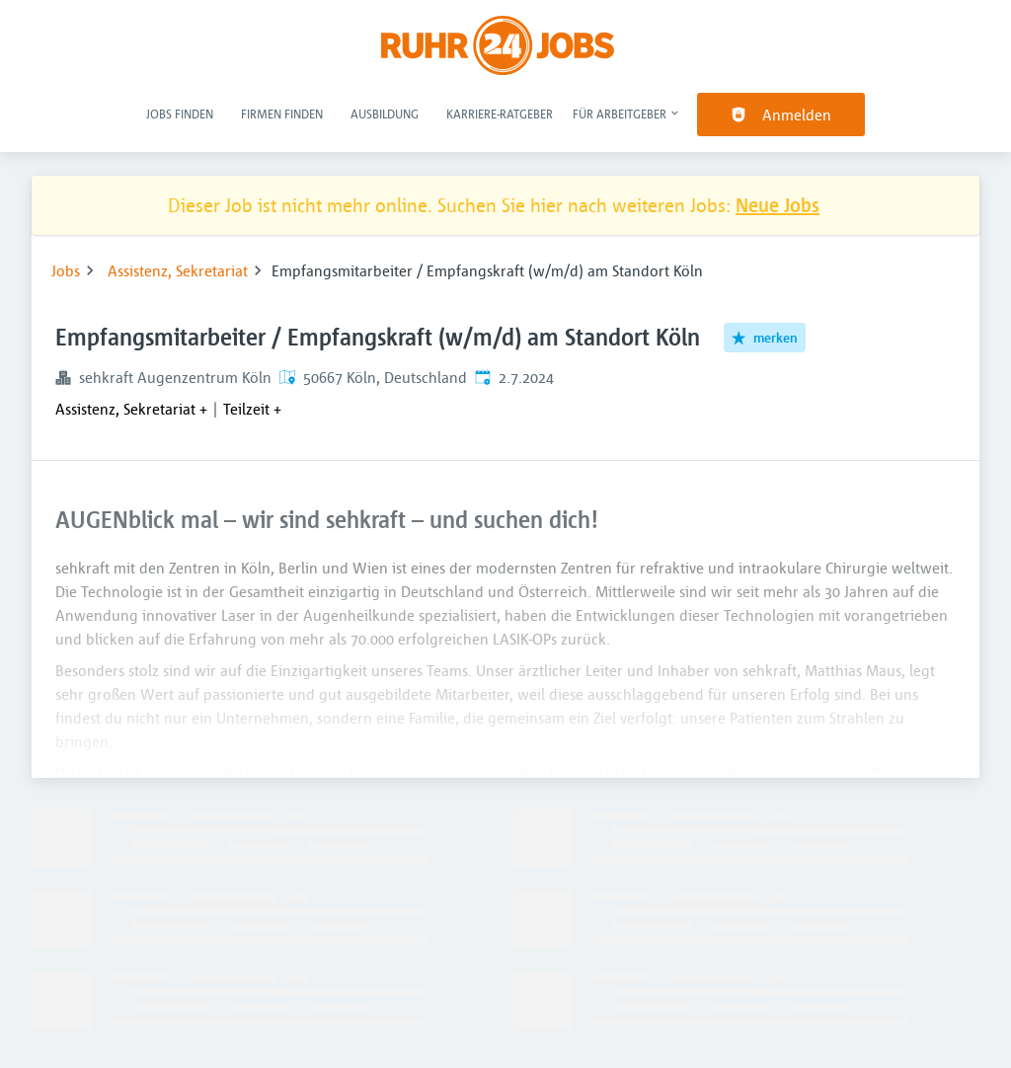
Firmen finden (282, 113)
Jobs (65, 270)
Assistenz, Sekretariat (178, 270)
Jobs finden (179, 113)
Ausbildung (384, 113)
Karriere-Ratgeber (499, 113)
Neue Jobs (777, 204)
